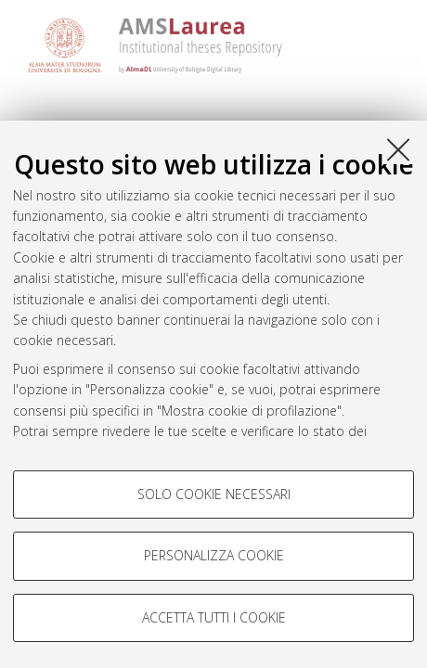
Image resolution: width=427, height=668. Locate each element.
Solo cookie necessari (214, 494)
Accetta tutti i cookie (214, 617)
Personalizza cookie (214, 555)
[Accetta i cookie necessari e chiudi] (398, 149)
